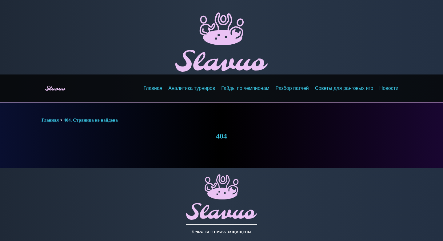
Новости (388, 88)
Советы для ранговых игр (344, 88)
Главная (152, 88)
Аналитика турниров (191, 88)
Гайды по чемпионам (245, 88)
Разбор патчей (292, 88)
